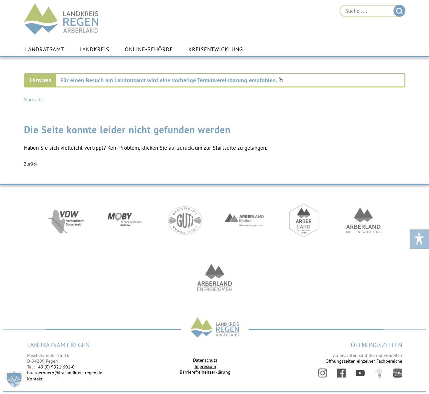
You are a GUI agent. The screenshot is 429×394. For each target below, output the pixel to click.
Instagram (322, 373)
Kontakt (35, 379)
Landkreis (94, 49)
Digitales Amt (378, 373)
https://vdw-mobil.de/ (66, 220)
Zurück (31, 164)
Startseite (33, 99)
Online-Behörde (149, 49)
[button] (14, 380)
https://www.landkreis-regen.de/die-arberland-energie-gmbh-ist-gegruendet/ (214, 278)
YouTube (360, 373)
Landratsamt (44, 49)
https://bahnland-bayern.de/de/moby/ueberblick (125, 220)
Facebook (341, 373)
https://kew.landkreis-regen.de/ (363, 220)
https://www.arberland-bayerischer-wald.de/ (303, 220)
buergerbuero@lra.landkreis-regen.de (64, 373)
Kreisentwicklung (215, 49)
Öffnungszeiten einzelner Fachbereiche (364, 361)
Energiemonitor (397, 373)
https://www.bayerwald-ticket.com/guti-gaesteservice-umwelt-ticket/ (185, 220)
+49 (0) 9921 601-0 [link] (55, 367)
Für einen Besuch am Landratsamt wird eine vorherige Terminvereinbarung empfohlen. (171, 80)
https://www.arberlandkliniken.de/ (244, 220)
